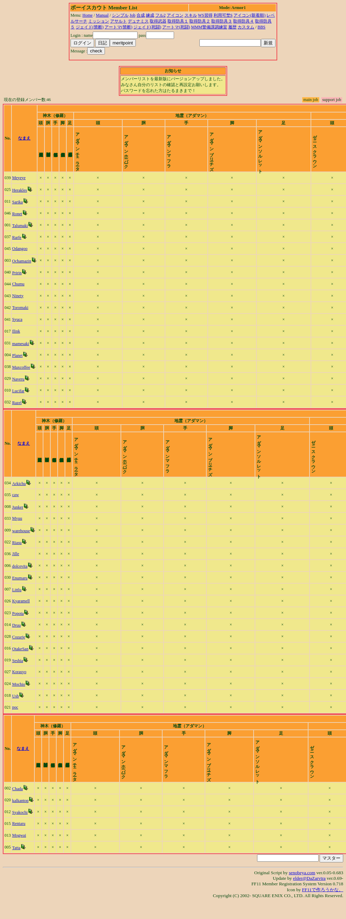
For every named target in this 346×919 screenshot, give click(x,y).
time (337, 141)
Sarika (17, 208)
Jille (15, 565)
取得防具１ (177, 21)
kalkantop (20, 818)
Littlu (17, 601)
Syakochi (20, 830)
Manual (102, 15)
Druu (16, 637)
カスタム (246, 27)
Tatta (16, 865)
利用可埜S (223, 15)
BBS (261, 27)
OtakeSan (20, 660)
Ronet (17, 219)
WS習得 (205, 15)
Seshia (17, 672)
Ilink (16, 337)
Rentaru (18, 841)
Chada (17, 806)
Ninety (18, 301)
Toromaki (20, 313)
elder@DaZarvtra (309, 896)
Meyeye (19, 183)
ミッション (98, 21)
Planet (17, 361)
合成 (141, 15)
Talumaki (20, 231)
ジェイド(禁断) (90, 27)
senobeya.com (302, 890)
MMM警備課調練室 (209, 27)
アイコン (175, 15)
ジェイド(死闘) (147, 27)
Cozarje (18, 648)
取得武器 (158, 21)
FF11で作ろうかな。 (322, 907)
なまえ (24, 141)
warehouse (21, 542)
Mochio (18, 696)
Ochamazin (21, 267)
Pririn (17, 278)
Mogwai (19, 853)
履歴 (232, 27)
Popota (18, 625)
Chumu (18, 289)
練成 (150, 15)
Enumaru (19, 589)
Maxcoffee (21, 373)
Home (87, 15)
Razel (17, 408)
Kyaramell (21, 612)
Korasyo (19, 683)
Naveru (18, 385)
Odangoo (19, 254)
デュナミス (138, 21)
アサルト (118, 21)
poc (15, 719)
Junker (17, 519)
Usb (15, 707)
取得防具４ (243, 21)
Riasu (17, 554)
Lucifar (18, 396)
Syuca (17, 325)
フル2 (160, 15)
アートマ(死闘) (176, 27)
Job (132, 15)
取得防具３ (221, 21)
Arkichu (19, 495)
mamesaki (20, 349)
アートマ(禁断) (118, 27)
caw (15, 506)
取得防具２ (199, 21)
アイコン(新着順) (249, 15)
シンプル (120, 15)
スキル (190, 15)
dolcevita (19, 578)
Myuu (17, 530)
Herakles (19, 196)
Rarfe (17, 243)
